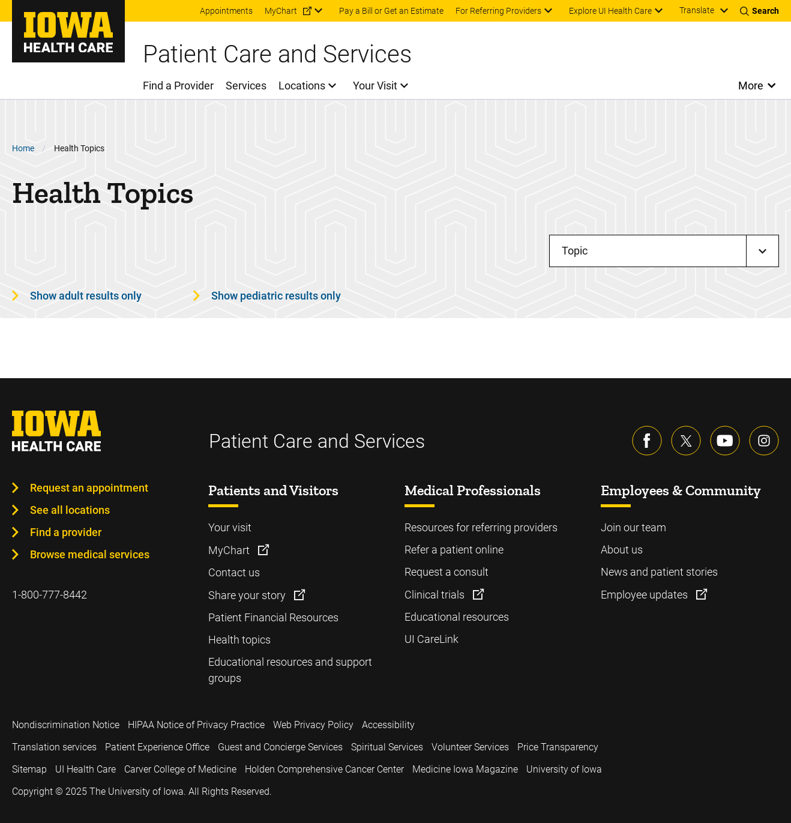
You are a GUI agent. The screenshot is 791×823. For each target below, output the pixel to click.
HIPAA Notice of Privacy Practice (196, 725)
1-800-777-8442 (49, 594)
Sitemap (29, 769)
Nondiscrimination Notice (65, 725)
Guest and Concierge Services (280, 747)
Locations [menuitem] (301, 85)
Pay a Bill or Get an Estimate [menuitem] (391, 11)
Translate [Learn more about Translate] (696, 10)
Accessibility (388, 725)
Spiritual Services (387, 747)
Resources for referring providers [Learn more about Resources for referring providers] (481, 527)
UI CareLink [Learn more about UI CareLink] (432, 639)
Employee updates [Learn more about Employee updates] (645, 594)
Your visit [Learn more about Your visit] (229, 527)
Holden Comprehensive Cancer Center (324, 769)
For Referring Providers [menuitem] (498, 11)
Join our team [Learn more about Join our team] (633, 527)
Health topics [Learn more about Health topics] (239, 639)
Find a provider (65, 532)
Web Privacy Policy (313, 725)
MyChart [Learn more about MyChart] (230, 550)
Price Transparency (557, 747)
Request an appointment (89, 487)
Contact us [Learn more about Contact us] (234, 572)
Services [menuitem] (246, 85)
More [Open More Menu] (751, 85)
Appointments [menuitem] (226, 11)
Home (23, 148)
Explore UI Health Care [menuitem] (610, 11)
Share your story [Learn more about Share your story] (248, 595)
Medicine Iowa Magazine (465, 769)
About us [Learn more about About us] (622, 549)
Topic (575, 250)
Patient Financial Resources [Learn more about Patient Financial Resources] (273, 617)
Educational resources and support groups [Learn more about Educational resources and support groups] (290, 670)
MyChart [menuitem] (281, 11)
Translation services (54, 747)
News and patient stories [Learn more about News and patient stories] (659, 571)
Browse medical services (89, 554)
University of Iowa (564, 769)
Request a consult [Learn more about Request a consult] (447, 571)
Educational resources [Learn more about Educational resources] (457, 616)
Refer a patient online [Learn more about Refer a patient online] (454, 549)
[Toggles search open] (759, 11)
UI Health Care (85, 769)
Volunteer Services (470, 747)
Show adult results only (86, 295)
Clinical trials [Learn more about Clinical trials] (436, 594)
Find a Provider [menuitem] (178, 85)
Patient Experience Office (157, 747)
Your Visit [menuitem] (375, 85)
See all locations (70, 510)
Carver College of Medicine (180, 769)
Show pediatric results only (276, 295)
